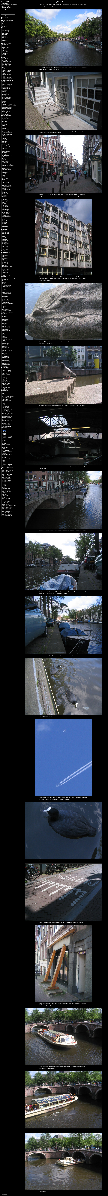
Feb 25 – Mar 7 (5, 51)
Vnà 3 (3, 336)
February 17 (5, 44)
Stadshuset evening (6, 103)
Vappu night (5, 201)
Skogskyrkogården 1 (6, 97)
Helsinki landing (5, 114)
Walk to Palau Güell (6, 508)
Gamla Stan (4, 100)
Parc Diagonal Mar (6, 400)
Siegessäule (4, 282)
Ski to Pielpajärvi (6, 63)
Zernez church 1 (6, 357)
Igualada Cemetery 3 (7, 419)
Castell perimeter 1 (6, 478)
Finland (3, 19)
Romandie (4, 366)
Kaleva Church (5, 182)
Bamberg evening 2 (6, 288)
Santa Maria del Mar (7, 507)
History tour (5, 46)
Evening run (5, 223)
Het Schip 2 (4, 440)
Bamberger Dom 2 (6, 293)
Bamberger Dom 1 (6, 292)
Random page (4, 9)
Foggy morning (5, 243)
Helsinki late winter (6, 43)
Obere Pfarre (5, 296)
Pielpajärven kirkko (6, 64)
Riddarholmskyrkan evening (8, 104)
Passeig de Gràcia (6, 498)
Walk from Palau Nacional (8, 474)
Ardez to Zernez (5, 356)
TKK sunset (4, 152)
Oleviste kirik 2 (5, 131)
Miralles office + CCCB (7, 409)
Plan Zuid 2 (4, 456)
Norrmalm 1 (5, 262)
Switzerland (4, 313)
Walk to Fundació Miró (7, 511)
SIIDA (3, 67)
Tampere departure (6, 184)
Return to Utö (4, 229)
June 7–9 (4, 405)
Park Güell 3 (5, 495)
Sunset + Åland (5, 113)
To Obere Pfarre (5, 295)
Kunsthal (4, 453)
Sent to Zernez (5, 325)
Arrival (3, 22)
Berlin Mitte (5, 279)
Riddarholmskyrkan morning (9, 105)
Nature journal (4, 17)
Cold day (4, 39)
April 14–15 (4, 124)
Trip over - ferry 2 (6, 235)
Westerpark (4, 441)
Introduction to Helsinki (7, 20)
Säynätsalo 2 (5, 193)
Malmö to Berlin (6, 275)
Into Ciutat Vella (6, 501)
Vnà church (4, 337)
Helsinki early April (6, 115)
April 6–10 (4, 117)
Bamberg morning (6, 310)
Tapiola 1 (4, 81)
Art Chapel (4, 167)
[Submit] (14, 13)
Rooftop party (5, 407)
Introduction (4, 16)
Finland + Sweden (5, 252)
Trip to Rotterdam (6, 444)
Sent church (5, 320)
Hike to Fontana (5, 344)
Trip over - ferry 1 (6, 233)
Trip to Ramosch (6, 330)
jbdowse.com (4, 3)
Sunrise (3, 254)
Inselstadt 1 (4, 289)
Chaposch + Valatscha (7, 350)
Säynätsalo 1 (5, 192)
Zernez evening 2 (6, 360)
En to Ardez (4, 353)
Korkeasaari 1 (5, 120)
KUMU (3, 137)
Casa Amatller (5, 500)
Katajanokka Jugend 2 (7, 151)
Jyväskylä (4, 188)
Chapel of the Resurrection (8, 165)
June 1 (3, 395)
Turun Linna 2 (5, 174)
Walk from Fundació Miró (8, 514)
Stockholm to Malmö (7, 266)
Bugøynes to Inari (6, 76)
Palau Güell (4, 510)
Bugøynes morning (6, 70)
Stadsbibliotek (5, 94)
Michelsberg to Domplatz (8, 303)
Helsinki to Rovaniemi (7, 59)
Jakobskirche (5, 299)
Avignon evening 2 (6, 371)
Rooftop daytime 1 (6, 397)
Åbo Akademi (5, 162)
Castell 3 (4, 486)
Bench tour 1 (5, 247)
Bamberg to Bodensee (7, 312)
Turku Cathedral (6, 161)
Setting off (4, 157)
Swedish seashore (6, 111)
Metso (3, 179)
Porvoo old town (6, 211)
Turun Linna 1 (5, 172)
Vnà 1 (3, 333)
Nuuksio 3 (4, 222)
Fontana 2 (4, 349)
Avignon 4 (4, 380)
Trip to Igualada (5, 414)
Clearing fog (5, 240)
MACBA (3, 392)
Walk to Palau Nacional (7, 470)
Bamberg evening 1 (6, 286)
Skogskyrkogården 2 (6, 98)
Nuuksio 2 (4, 220)
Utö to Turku (5, 255)
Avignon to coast (6, 381)
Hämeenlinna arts (6, 88)
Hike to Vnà (4, 332)
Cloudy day (4, 239)
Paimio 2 (4, 159)
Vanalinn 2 (4, 140)
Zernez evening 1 (6, 327)
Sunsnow (4, 36)
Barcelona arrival (6, 387)
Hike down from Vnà (7, 339)
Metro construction (6, 412)
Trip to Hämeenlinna (7, 84)
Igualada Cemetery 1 (7, 416)
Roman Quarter (5, 504)
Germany (3, 276)
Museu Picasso (5, 406)
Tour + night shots (6, 32)
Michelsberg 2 (5, 302)
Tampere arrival (5, 178)
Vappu (3, 202)
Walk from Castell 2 (6, 490)
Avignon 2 (4, 377)
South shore (5, 245)
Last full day (5, 40)
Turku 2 (3, 259)
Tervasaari (4, 148)
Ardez (3, 354)
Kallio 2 (3, 24)
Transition (4, 251)
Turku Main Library (6, 169)
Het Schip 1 (4, 439)
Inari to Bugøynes (6, 68)
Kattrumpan (5, 246)
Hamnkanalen (5, 269)
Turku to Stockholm (6, 261)
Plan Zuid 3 (4, 457)
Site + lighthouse (6, 37)
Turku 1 (3, 256)
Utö (2, 27)
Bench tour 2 (5, 249)
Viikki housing (5, 206)
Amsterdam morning (7, 437)
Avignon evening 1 (6, 370)
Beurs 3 (3, 463)
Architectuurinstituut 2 (7, 451)
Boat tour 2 (4, 434)
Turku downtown (6, 171)
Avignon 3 (4, 379)
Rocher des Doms (6, 376)
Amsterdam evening (7, 436)
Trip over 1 (4, 127)
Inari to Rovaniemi (6, 77)
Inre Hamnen (5, 268)
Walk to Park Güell (6, 491)
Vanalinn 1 (4, 138)
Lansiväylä (4, 154)
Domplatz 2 (4, 305)
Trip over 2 (4, 128)
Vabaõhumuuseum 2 (7, 134)
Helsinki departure (6, 230)
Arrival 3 (9, 7)
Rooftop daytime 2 (6, 426)
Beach (3, 393)
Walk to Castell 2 (6, 477)
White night (5, 218)
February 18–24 (5, 47)
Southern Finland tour (6, 155)
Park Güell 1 (5, 493)
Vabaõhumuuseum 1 (7, 132)
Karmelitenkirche (6, 298)
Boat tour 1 (4, 433)
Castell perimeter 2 (6, 480)
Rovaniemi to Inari (6, 61)
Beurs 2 (3, 461)
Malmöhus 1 (5, 271)
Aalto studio (5, 49)
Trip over (4, 29)
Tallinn (3, 125)
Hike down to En (6, 352)
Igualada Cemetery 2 (7, 417)
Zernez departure (6, 363)
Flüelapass (4, 316)
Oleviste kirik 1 (5, 130)
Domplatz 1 (4, 290)
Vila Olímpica (5, 399)
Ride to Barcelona (6, 386)
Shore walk (4, 242)
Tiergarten (4, 281)
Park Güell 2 (5, 494)
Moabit (3, 283)
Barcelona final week (6, 468)
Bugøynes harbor (6, 71)
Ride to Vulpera (5, 342)
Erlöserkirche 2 (5, 309)
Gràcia (3, 497)
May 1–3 (4, 203)
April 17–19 (4, 145)
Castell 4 (4, 487)
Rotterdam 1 (5, 446)
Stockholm (4, 90)
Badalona (4, 402)
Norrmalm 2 (5, 263)
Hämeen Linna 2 (6, 87)
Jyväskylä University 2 (7, 191)
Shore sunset (5, 226)
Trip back (4, 41)
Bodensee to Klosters (7, 315)
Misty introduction (6, 30)
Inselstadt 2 (4, 306)
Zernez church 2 (6, 359)
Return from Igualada (7, 420)
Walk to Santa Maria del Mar (9, 505)
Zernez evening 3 (6, 362)
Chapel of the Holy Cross (8, 164)
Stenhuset (4, 34)
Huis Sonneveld (5, 450)
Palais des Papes (6, 374)
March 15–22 (5, 56)
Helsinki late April (5, 144)
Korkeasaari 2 (5, 121)
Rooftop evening (6, 423)
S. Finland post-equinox (7, 80)
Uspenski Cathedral (6, 216)
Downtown (4, 101)
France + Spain (5, 367)
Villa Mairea (5, 176)
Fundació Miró (5, 513)
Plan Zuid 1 (4, 443)
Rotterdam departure (7, 454)
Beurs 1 (3, 460)
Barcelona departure (7, 515)
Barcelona (4, 389)
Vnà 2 (3, 335)
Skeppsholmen (5, 110)
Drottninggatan (5, 93)
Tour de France (5, 422)
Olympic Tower (5, 215)
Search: (2, 11)
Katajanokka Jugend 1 (7, 149)
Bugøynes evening (6, 74)
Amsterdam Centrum (7, 464)
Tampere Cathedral (6, 181)
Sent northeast (5, 322)
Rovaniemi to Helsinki (7, 78)
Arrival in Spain (5, 384)
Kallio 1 (3, 23)
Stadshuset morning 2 (7, 108)
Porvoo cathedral (6, 212)
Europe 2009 (5, 2)
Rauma (3, 175)
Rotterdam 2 (5, 447)
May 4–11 (4, 208)
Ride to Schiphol (6, 466)
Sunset (3, 236)
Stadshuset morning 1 (7, 107)
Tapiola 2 (4, 83)
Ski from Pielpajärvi (6, 66)
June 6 (3, 403)
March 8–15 (5, 53)
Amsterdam (4, 427)
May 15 (3, 225)
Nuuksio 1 (4, 219)
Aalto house (5, 50)
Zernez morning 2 (6, 329)
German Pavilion (6, 410)
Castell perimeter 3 (6, 481)
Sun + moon (5, 33)
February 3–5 (5, 26)
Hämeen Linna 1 (6, 86)
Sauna (3, 228)
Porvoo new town (6, 213)
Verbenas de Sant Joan (7, 413)
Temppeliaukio (5, 118)
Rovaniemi (4, 60)
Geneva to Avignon (6, 369)
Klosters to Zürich (6, 364)
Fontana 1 (4, 346)
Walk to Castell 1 (6, 476)
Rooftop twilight (6, 424)
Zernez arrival (5, 317)
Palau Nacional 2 (6, 473)
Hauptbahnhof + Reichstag (8, 278)
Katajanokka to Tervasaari (8, 147)
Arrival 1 (4, 7)
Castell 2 (4, 484)
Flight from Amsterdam (7, 467)
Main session (4, 390)
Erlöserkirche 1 (5, 308)
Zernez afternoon (6, 326)
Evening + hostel (6, 459)
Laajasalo (4, 54)
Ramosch (4, 340)
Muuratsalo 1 (5, 195)
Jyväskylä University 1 (7, 189)
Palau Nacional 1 (6, 471)
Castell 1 (4, 483)
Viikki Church (5, 205)
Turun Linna (5, 258)
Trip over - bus (5, 232)
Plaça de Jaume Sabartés (8, 396)
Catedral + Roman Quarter (8, 503)
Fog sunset (4, 122)
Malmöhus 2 (5, 272)
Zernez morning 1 (6, 319)
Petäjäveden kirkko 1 (7, 185)
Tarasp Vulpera (5, 343)
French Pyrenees (6, 383)
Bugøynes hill (5, 73)
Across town (5, 135)
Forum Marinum (6, 168)
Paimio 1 (4, 158)
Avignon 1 (4, 373)
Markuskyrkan (5, 95)
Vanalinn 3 (4, 141)
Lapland (3, 57)
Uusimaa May (4, 198)
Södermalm (4, 265)
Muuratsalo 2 (5, 196)
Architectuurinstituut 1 (7, 449)
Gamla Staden (5, 273)
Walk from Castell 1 (6, 488)
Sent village (4, 323)
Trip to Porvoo (5, 209)
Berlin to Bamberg (6, 285)
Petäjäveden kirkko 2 (7, 186)
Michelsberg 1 (5, 300)
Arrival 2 (4, 430)
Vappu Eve (4, 199)
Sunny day (4, 238)
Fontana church (5, 347)
